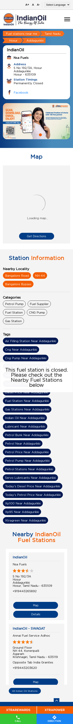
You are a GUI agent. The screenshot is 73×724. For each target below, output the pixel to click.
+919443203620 (25, 667)
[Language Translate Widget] (57, 5)
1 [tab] (33, 134)
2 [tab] (40, 134)
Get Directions (36, 236)
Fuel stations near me (21, 33)
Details (35, 614)
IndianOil (20, 557)
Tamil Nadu (53, 33)
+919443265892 (25, 591)
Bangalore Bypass (18, 284)
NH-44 (40, 275)
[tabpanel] (36, 121)
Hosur (13, 40)
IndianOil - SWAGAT (29, 628)
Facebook (21, 92)
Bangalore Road (17, 275)
